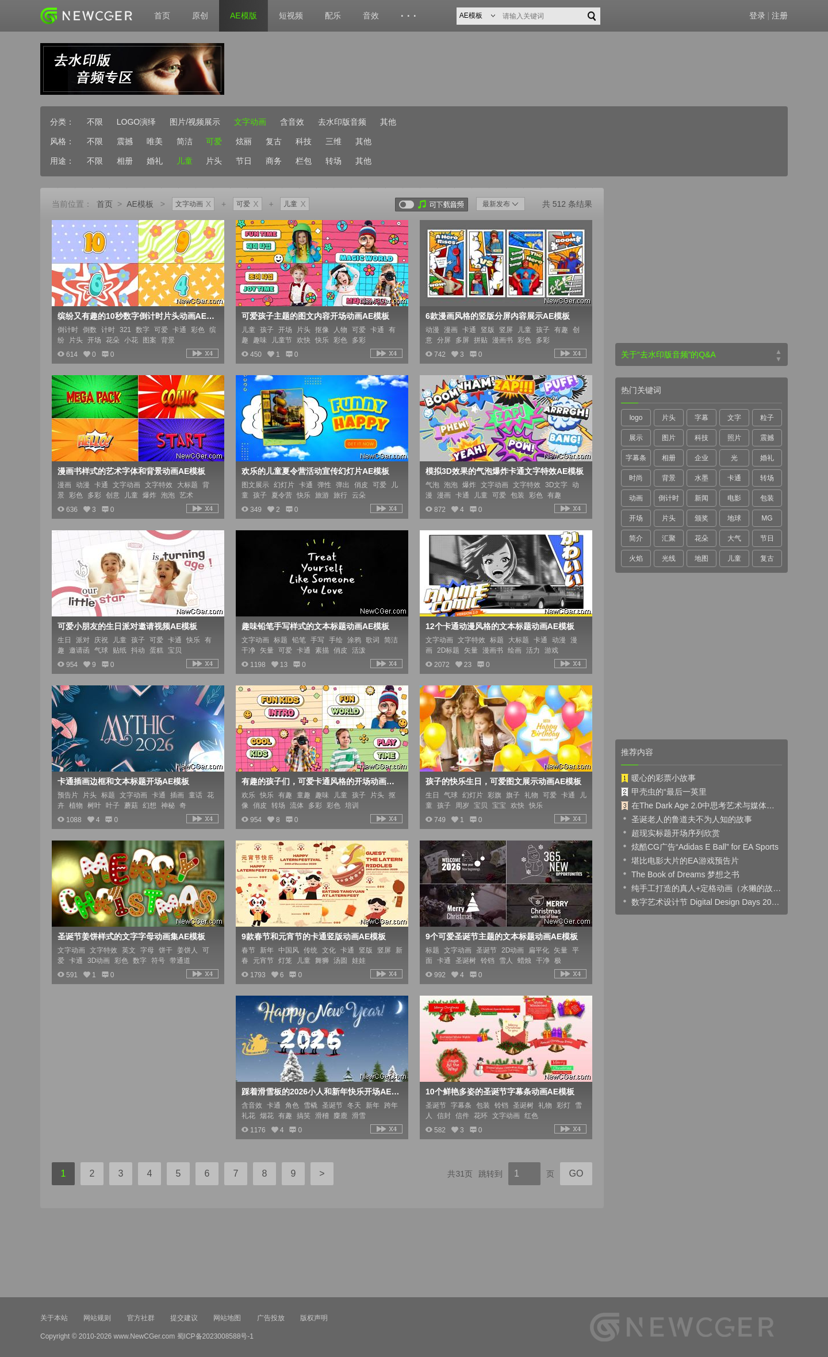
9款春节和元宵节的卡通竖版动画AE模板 (313, 936)
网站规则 (97, 1318)
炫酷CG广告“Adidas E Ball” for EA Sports (700, 846)
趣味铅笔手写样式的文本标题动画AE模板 (315, 626)
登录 (757, 15)
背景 (669, 478)
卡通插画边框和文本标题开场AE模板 (123, 781)
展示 (636, 438)
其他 (388, 121)
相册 (125, 160)
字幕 (701, 418)
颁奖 (701, 518)
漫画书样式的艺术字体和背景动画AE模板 (131, 471)
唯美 (155, 141)
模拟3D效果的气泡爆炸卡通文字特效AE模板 (504, 471)
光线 (669, 558)
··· (410, 16)
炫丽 (244, 141)
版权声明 (314, 1318)
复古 (274, 141)
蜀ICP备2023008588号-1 (215, 1336)
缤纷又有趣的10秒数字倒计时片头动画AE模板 (136, 316)
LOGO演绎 (136, 121)
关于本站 (54, 1318)
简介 (636, 538)
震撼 (125, 141)
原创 (200, 15)
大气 (734, 538)
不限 (95, 121)
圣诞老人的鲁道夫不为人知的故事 (686, 819)
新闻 (701, 498)
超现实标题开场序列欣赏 (670, 832)
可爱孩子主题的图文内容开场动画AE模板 (315, 316)
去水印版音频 (342, 121)
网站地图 (227, 1318)
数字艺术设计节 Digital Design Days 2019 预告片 (701, 901)
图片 (669, 438)
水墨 (701, 478)
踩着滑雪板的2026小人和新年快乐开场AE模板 (320, 1091)
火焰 (636, 558)
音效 (371, 15)
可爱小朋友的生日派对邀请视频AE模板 (127, 626)
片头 (214, 160)
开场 (636, 518)
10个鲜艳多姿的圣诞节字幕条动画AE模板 (499, 1091)
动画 (636, 498)
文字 (734, 418)
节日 (244, 160)
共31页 (460, 1173)
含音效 (292, 121)
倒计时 (668, 498)
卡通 (734, 478)
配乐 (333, 15)
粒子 (767, 418)
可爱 (214, 141)
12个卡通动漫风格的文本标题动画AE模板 (499, 626)
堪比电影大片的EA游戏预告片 (680, 860)
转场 (333, 160)
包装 (767, 498)
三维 (333, 141)
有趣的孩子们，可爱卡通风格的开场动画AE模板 (320, 781)
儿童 (185, 160)
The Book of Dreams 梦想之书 (680, 874)
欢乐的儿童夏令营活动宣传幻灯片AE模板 (315, 471)
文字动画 (250, 121)
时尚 (636, 478)
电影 (734, 498)
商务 (274, 160)
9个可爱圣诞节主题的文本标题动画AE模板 (501, 936)
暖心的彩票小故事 (658, 777)
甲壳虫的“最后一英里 (664, 791)
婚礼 (155, 160)
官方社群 (141, 1318)
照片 (734, 438)
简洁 (185, 141)
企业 (701, 458)
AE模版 (243, 15)
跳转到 (490, 1173)
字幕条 (636, 458)
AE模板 (140, 204)
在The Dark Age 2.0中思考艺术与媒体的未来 (701, 805)
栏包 (304, 160)
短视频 (291, 15)
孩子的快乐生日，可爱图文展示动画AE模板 (503, 781)
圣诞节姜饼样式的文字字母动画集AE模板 (131, 936)
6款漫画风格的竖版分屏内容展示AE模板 (497, 316)
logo (636, 418)
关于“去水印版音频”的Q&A (668, 354)
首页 (162, 15)
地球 (734, 518)
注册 (780, 15)
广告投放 (271, 1318)
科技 (304, 141)
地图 (701, 558)
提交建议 (184, 1318)
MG (766, 518)
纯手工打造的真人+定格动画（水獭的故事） (701, 887)
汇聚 (669, 538)
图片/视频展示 (195, 121)
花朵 (701, 538)
